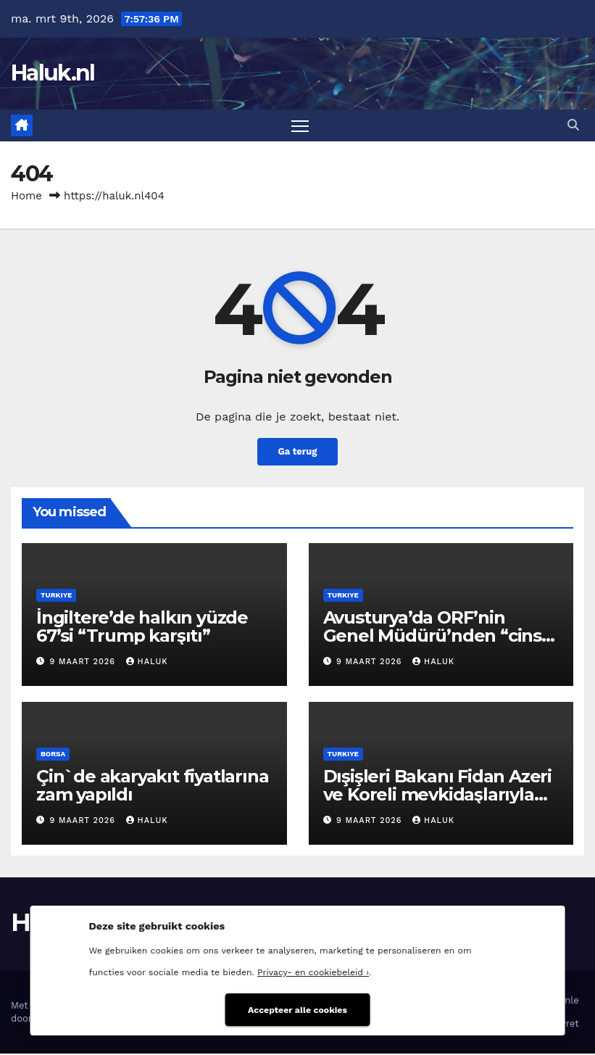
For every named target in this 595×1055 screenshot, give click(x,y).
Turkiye (56, 596)
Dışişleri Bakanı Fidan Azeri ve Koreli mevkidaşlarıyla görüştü (437, 795)
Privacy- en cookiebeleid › (313, 970)
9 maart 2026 (84, 663)
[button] (573, 126)
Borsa (53, 754)
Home (26, 196)
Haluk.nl (52, 72)
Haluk (147, 663)
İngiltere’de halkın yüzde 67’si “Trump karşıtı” (142, 628)
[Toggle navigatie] (300, 126)
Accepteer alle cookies (297, 1007)
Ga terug (297, 453)
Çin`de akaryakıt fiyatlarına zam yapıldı (152, 786)
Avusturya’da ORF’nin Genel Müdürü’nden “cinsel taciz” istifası (440, 637)
